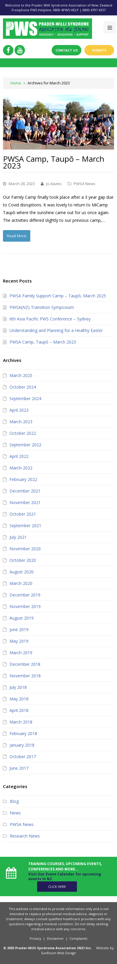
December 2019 (25, 595)
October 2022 (23, 433)
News (15, 813)
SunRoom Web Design (58, 953)
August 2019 (22, 618)
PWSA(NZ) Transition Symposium (42, 307)
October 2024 (23, 387)
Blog (14, 801)
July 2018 (18, 687)
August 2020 (22, 572)
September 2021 (25, 525)
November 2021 (25, 502)
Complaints (78, 938)
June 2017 (19, 768)
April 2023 (19, 410)
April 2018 (19, 710)
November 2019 (25, 606)
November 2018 (25, 676)
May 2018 (19, 699)
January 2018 (22, 745)
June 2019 (19, 629)
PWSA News (84, 183)
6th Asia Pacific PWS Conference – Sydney (50, 319)
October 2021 (23, 514)
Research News (25, 836)
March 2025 (21, 375)
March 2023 (21, 421)
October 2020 (23, 560)
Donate (99, 50)
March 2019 (21, 652)
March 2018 (21, 722)
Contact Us (67, 50)
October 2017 (23, 756)
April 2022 (19, 456)
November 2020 (25, 548)
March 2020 (21, 583)
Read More (16, 235)
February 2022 (23, 479)
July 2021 (18, 537)
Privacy (35, 938)
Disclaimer (55, 938)
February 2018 (23, 733)
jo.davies (54, 183)
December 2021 (25, 491)
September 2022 (25, 444)
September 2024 (25, 398)
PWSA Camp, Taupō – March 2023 (53, 162)
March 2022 (21, 468)
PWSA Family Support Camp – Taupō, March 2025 (58, 296)
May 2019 (19, 641)
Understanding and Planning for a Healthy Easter (56, 330)
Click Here (57, 886)
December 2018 (25, 664)
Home (15, 83)
